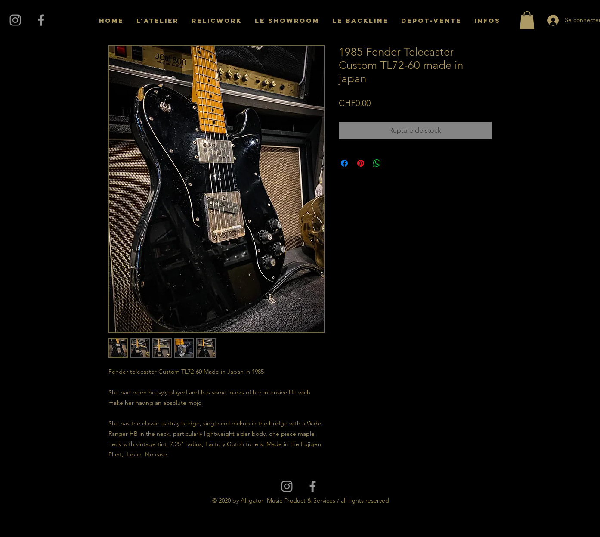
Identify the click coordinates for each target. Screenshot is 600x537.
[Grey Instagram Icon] (15, 20)
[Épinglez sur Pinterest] (361, 163)
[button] (527, 20)
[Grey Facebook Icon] (41, 20)
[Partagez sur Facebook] (344, 163)
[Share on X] (393, 163)
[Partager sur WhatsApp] (377, 163)
